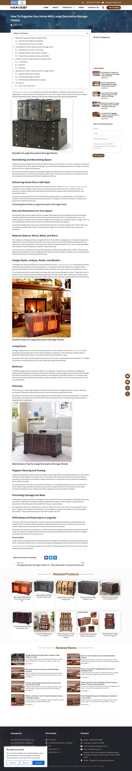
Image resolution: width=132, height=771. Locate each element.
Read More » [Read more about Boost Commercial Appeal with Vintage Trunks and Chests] (105, 88)
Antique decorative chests (67, 264)
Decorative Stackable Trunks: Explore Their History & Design (109, 94)
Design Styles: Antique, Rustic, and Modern (34, 56)
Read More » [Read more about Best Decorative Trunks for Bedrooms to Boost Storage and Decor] (105, 108)
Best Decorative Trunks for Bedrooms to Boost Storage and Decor (110, 105)
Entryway (22, 68)
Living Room (23, 62)
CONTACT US (93, 7)
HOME (45, 7)
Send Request (98, 155)
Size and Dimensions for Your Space (31, 50)
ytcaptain (101, 766)
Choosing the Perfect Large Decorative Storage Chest (34, 47)
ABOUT (55, 7)
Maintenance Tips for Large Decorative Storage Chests (35, 71)
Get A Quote (114, 7)
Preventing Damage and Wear (29, 77)
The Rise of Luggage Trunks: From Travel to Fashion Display (110, 115)
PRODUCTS (69, 7)
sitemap (90, 766)
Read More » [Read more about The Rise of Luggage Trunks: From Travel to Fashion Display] (105, 119)
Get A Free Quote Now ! (27, 86)
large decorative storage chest (24, 92)
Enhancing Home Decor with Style (31, 44)
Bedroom (22, 65)
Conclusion (20, 83)
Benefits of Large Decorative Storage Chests (31, 38)
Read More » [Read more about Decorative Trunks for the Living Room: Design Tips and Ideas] (105, 78)
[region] (25, 756)
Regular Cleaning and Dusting (29, 74)
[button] (103, 7)
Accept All (38, 763)
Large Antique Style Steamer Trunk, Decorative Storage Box (22, 600)
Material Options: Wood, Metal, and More (33, 53)
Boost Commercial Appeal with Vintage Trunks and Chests (109, 84)
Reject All (26, 763)
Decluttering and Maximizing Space (31, 41)
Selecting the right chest (20, 548)
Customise (13, 763)
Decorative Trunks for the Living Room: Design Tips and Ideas (110, 74)
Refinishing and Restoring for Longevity (32, 80)
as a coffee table (78, 352)
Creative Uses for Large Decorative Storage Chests (33, 59)
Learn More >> (30, 665)
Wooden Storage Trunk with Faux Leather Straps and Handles (66, 637)
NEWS (81, 7)
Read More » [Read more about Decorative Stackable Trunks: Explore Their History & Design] (105, 98)
